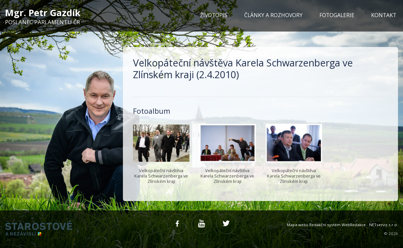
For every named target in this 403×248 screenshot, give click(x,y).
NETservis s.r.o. (383, 224)
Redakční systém (325, 224)
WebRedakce (354, 224)
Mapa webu (297, 224)
